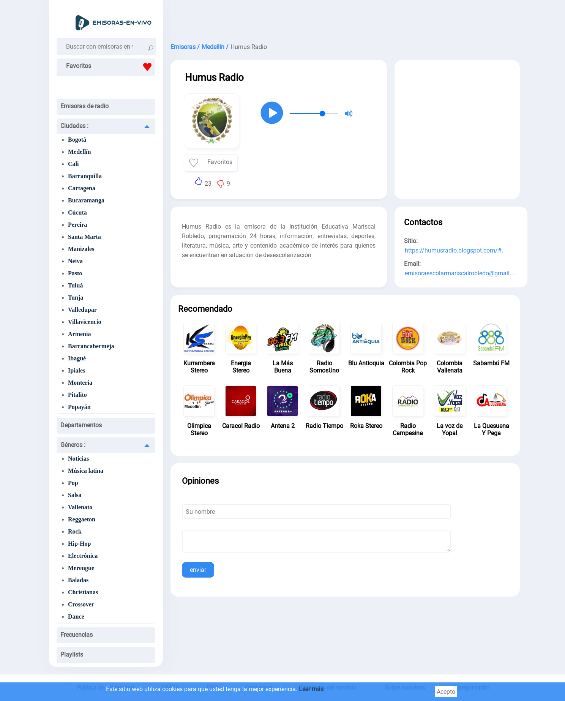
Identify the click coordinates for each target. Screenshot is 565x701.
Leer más (311, 689)
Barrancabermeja (91, 346)
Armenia (79, 334)
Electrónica (83, 556)
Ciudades (74, 125)
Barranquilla (85, 176)
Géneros (72, 444)
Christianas (83, 592)
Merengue (81, 568)
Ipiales (76, 370)
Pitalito (77, 395)
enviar (198, 569)
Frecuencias (76, 634)
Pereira (77, 224)
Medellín (79, 151)
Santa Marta (84, 237)
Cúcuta (77, 212)
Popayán (79, 407)
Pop (73, 483)
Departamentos (81, 425)
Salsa (75, 495)
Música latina (85, 470)
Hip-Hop (79, 543)
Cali (73, 164)
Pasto (75, 273)
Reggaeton (81, 519)
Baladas (78, 580)
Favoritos (110, 66)
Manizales (81, 249)
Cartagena (81, 188)
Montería (80, 382)
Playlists (71, 654)
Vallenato (80, 507)
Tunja (75, 297)
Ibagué (77, 358)
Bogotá (77, 139)
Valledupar (82, 309)
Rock (75, 531)
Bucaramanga (86, 200)
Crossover (81, 604)
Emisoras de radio (84, 106)
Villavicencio (84, 322)
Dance (76, 616)
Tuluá (75, 285)
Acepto (446, 691)
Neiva (75, 261)
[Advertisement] (345, 19)
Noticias (78, 458)
